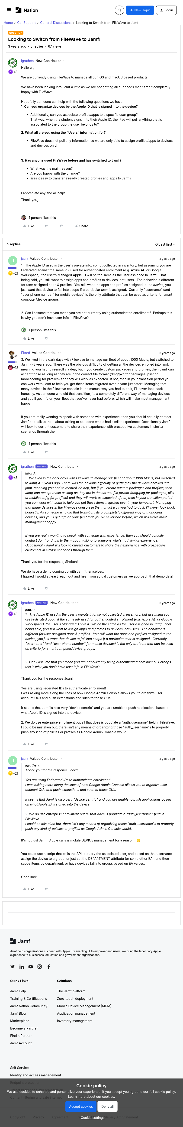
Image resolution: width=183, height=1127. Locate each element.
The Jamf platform (71, 991)
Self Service (19, 1068)
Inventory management (74, 1021)
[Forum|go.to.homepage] (27, 10)
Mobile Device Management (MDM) (84, 1006)
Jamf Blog (18, 1013)
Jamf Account (21, 1043)
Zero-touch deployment (75, 998)
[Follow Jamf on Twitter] (12, 966)
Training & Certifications (28, 998)
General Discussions (55, 23)
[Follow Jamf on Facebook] (48, 966)
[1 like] (38, 217)
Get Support (26, 23)
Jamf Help (18, 991)
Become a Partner (24, 1028)
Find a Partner (21, 1036)
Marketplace (19, 1021)
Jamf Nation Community (28, 1006)
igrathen (27, 61)
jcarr (24, 258)
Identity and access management (35, 1075)
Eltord (25, 353)
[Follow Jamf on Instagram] (39, 966)
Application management (76, 1013)
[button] (9, 11)
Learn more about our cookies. (91, 1096)
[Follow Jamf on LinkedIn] (21, 966)
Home (8, 23)
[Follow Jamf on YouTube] (30, 966)
